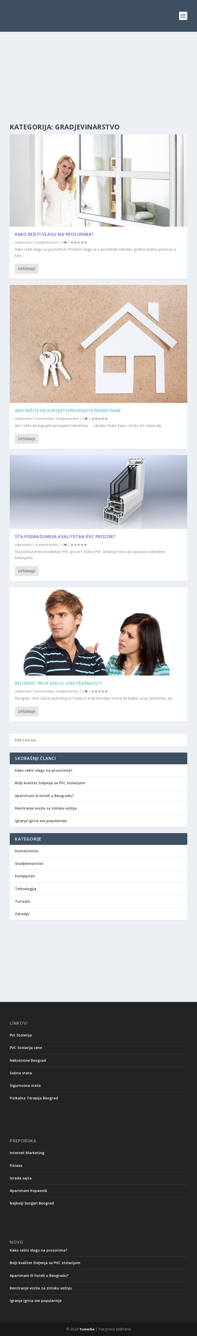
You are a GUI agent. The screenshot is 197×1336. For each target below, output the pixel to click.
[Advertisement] (98, 78)
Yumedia (87, 1329)
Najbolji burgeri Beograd (32, 1203)
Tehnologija (25, 888)
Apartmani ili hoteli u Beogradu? (44, 795)
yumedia (25, 242)
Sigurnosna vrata (25, 1085)
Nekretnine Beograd (28, 1060)
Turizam (22, 901)
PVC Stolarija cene (26, 1047)
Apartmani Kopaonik (28, 1190)
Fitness (16, 1165)
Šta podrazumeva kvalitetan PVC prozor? (65, 536)
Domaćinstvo (44, 418)
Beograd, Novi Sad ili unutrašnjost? (59, 683)
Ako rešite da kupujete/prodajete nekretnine (68, 410)
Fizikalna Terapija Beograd (34, 1098)
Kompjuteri (25, 876)
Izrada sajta (21, 1178)
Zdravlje (22, 913)
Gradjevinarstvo (46, 242)
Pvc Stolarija (21, 1035)
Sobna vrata (21, 1072)
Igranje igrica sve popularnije (41, 820)
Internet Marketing (27, 1152)
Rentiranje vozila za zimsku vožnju (46, 808)
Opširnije (26, 268)
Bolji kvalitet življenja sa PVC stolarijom (50, 782)
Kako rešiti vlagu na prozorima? (54, 234)
